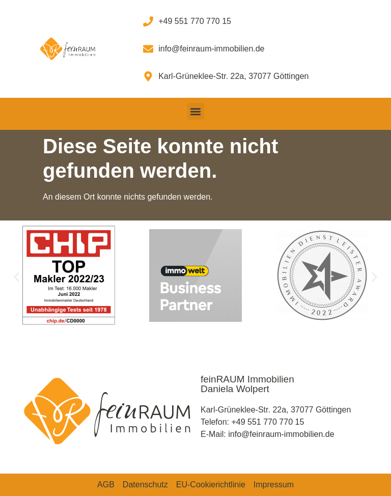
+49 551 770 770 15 (267, 422)
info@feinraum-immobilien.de (281, 434)
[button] (195, 111)
